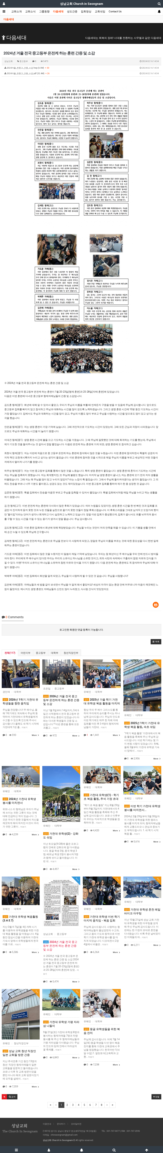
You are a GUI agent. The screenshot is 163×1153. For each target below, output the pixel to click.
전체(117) (10, 652)
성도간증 (72, 11)
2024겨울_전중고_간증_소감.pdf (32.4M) (81, 74)
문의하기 (61, 1124)
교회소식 (30, 11)
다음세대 (58, 11)
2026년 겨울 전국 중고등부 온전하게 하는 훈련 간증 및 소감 (61, 700)
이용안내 (47, 1124)
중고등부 (41, 652)
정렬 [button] (156, 1097)
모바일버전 (76, 1124)
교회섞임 (100, 11)
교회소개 (16, 11)
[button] (156, 641)
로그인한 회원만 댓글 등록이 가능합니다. (81, 629)
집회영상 (86, 11)
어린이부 (25, 652)
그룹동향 (44, 11)
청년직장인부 (71, 652)
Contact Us (115, 11)
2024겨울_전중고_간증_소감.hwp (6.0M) (81, 68)
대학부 (54, 652)
